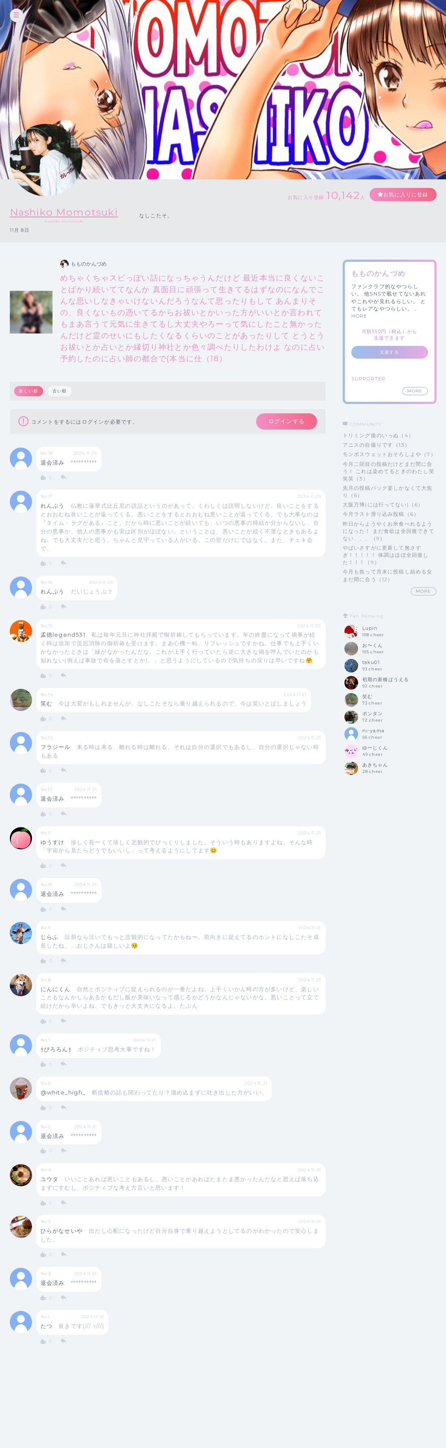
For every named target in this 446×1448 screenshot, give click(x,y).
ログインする (286, 421)
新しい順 (28, 391)
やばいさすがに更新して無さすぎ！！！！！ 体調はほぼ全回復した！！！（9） (386, 554)
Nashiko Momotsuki (65, 212)
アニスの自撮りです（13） (377, 445)
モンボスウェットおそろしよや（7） (389, 454)
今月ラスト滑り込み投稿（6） (381, 514)
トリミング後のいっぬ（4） (378, 435)
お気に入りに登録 (405, 194)
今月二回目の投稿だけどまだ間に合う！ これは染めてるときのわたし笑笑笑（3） (388, 471)
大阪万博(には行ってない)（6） (383, 504)
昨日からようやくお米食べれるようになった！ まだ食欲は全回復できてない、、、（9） (388, 531)
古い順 (59, 391)
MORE (359, 316)
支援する (389, 352)
